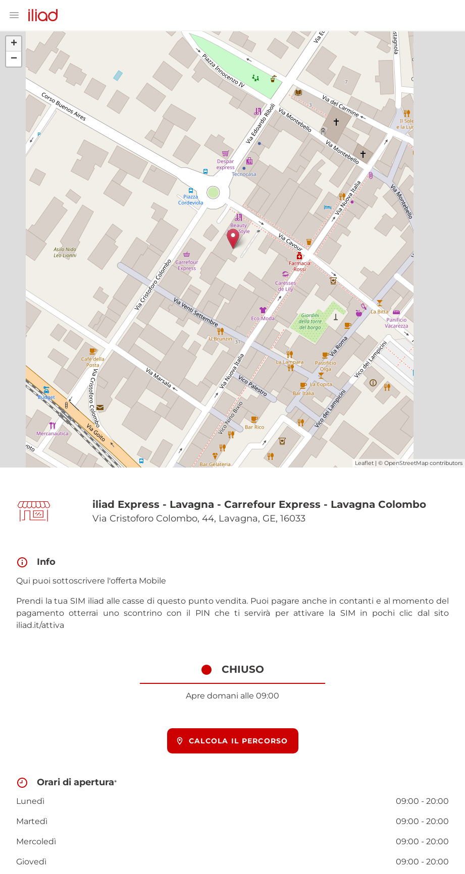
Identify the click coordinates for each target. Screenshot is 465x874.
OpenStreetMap (406, 463)
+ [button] (14, 43)
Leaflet (364, 463)
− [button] (14, 59)
